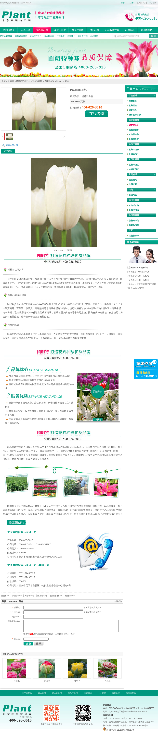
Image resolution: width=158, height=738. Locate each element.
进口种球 (94, 30)
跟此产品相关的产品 (12, 654)
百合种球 (25, 30)
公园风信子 (134, 154)
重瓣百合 (133, 101)
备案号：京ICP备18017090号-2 (134, 725)
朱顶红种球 (77, 30)
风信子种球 (29, 596)
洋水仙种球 (60, 30)
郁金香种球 (42, 30)
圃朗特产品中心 (23, 81)
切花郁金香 (49, 81)
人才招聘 (102, 693)
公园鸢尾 (133, 184)
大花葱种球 (134, 236)
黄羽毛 (77, 681)
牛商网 (116, 725)
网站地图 (152, 2)
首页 (12, 81)
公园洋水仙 (134, 210)
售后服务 (88, 693)
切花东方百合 (35, 36)
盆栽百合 (133, 105)
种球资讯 (129, 30)
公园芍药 (133, 195)
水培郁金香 (134, 134)
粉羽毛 (17, 681)
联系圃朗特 (146, 30)
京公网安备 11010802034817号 (118, 730)
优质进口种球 (21, 36)
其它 (131, 230)
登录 (123, 2)
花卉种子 (71, 36)
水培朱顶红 (134, 169)
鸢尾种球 (133, 174)
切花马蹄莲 (134, 220)
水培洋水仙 (134, 205)
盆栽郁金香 (134, 130)
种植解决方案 (112, 30)
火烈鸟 (107, 681)
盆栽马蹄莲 (134, 225)
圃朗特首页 (9, 30)
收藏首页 (141, 2)
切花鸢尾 (133, 180)
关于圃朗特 (27, 693)
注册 (131, 2)
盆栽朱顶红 (134, 165)
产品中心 (132, 88)
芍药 (131, 189)
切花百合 (133, 110)
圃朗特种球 (70, 596)
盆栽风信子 (134, 149)
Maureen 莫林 (62, 81)
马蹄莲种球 (134, 215)
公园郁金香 (49, 36)
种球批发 (61, 36)
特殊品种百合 (135, 115)
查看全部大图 (12, 145)
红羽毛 (47, 681)
